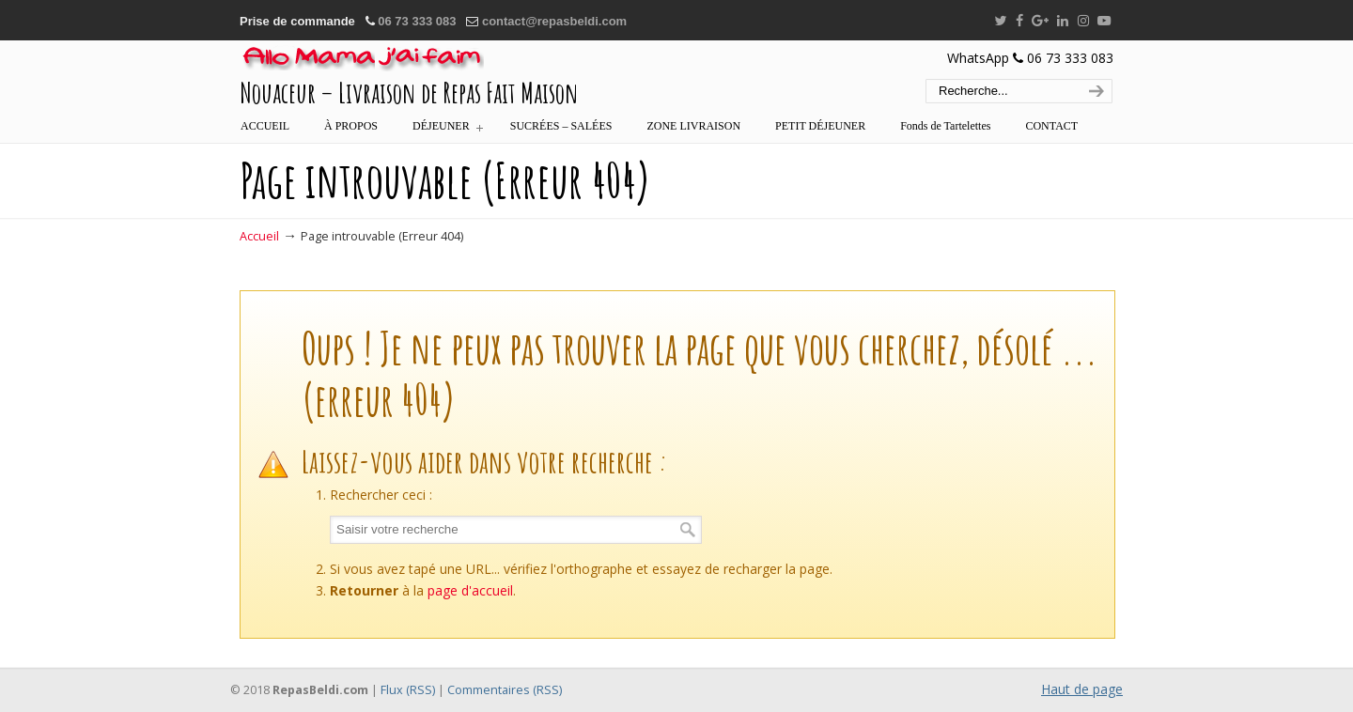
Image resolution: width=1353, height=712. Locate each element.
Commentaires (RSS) (504, 690)
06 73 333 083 (417, 21)
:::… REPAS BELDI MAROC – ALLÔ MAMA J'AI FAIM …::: (362, 59)
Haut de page (1082, 689)
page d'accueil (470, 590)
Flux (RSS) (408, 690)
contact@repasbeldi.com (554, 21)
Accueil (259, 236)
